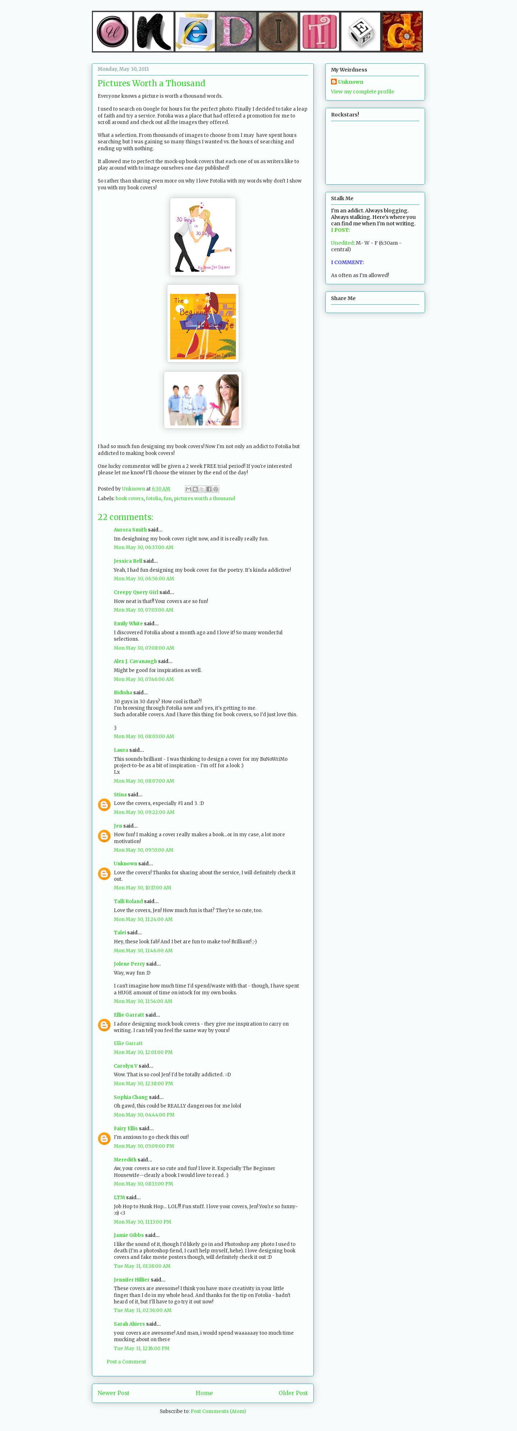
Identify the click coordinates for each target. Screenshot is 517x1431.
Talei (120, 933)
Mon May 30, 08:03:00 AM (144, 736)
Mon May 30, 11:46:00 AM (143, 951)
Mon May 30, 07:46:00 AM (144, 679)
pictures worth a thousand (204, 499)
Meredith (125, 1160)
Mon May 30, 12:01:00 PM (143, 1052)
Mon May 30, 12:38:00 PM (143, 1084)
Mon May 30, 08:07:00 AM (144, 781)
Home (204, 1393)
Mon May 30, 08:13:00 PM (143, 1184)
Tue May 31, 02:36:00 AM (143, 1310)
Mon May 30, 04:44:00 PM (144, 1115)
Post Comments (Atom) (218, 1411)
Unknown (125, 864)
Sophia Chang (131, 1097)
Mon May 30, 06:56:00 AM (144, 579)
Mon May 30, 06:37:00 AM (143, 547)
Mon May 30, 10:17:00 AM (142, 888)
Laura (121, 750)
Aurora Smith (130, 530)
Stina (120, 795)
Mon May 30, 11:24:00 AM (143, 919)
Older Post (293, 1393)
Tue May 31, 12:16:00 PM (141, 1348)
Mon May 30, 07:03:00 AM (143, 610)
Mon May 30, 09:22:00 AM (144, 812)
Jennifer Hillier (132, 1280)
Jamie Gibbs (129, 1235)
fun (167, 499)
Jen (118, 826)
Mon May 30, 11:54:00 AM (143, 1001)
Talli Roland (128, 901)
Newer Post (114, 1393)
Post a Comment (126, 1362)
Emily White (128, 624)
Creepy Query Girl (136, 592)
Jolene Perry (129, 964)
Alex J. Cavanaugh (135, 661)
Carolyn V (126, 1066)
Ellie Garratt (129, 1015)
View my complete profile (362, 91)
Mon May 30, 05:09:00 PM (144, 1146)
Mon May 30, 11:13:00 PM (142, 1222)
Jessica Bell (128, 561)
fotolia (153, 499)
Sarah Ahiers (129, 1324)
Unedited (342, 243)
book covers (130, 499)
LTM (119, 1198)
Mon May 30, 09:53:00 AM (143, 850)
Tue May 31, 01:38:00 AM (142, 1266)
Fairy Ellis (126, 1129)
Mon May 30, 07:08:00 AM (144, 648)
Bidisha (123, 693)
